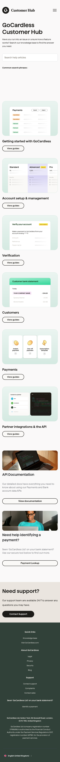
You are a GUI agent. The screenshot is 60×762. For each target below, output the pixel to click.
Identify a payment (30, 707)
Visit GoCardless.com (30, 643)
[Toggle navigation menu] (55, 10)
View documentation (30, 501)
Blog (30, 670)
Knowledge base (30, 638)
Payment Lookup (30, 563)
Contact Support (18, 614)
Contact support (30, 684)
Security (30, 665)
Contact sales (29, 693)
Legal (30, 656)
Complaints (30, 688)
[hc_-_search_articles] (30, 57)
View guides (13, 148)
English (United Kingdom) (18, 756)
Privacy (30, 661)
